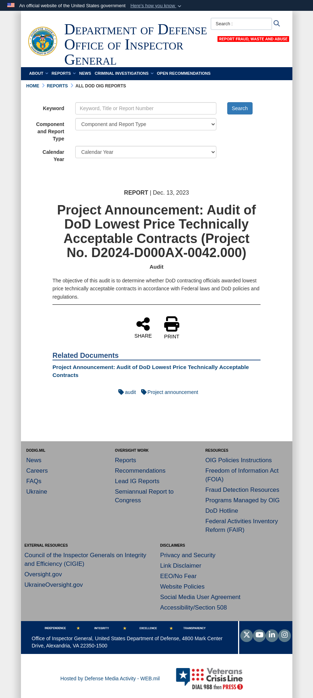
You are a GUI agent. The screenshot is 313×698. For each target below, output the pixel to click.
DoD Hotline (222, 510)
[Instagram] (284, 635)
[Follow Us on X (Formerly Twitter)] (246, 635)
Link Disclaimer (181, 565)
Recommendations (140, 470)
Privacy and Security (188, 555)
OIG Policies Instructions (239, 460)
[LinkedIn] (272, 635)
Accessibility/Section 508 (193, 607)
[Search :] (241, 24)
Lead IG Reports (137, 481)
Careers (37, 470)
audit (125, 392)
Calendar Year (53, 155)
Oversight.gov (43, 574)
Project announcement (168, 392)
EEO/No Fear (178, 576)
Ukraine (36, 491)
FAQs (34, 481)
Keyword (53, 108)
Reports (64, 73)
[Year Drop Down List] (145, 152)
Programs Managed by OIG (243, 500)
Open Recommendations (184, 73)
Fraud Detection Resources (242, 489)
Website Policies (182, 586)
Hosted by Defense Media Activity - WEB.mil (110, 678)
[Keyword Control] (145, 108)
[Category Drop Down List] (145, 124)
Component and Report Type (50, 131)
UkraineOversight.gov (54, 584)
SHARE (143, 327)
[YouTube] (259, 635)
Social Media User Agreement (200, 597)
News (85, 73)
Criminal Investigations (124, 73)
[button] (156, 5)
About (38, 73)
